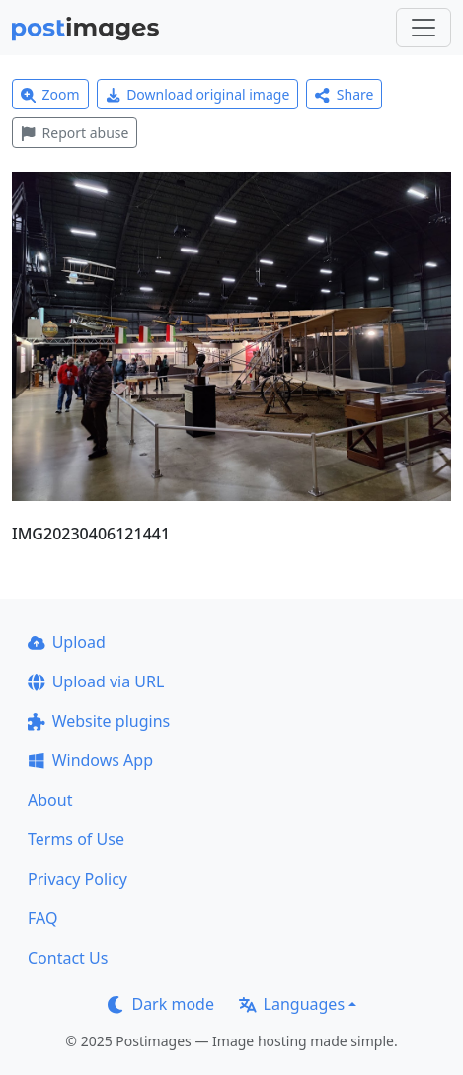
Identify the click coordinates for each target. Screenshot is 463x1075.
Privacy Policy (77, 879)
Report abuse (74, 132)
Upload (67, 642)
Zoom (50, 94)
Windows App (90, 760)
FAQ (42, 918)
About (50, 800)
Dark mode (161, 1004)
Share (344, 94)
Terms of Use (76, 839)
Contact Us (68, 957)
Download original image (198, 94)
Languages (292, 1004)
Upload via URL (96, 681)
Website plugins (99, 721)
